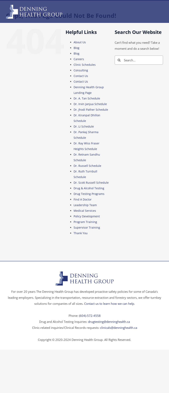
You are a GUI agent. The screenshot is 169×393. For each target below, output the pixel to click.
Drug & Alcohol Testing (89, 188)
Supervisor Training (87, 227)
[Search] (119, 60)
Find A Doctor (83, 199)
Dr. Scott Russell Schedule (91, 182)
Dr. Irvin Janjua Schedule (90, 104)
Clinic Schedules (85, 65)
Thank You (81, 233)
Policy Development (87, 216)
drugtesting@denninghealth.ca (109, 322)
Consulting (81, 70)
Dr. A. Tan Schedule (87, 98)
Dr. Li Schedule (84, 126)
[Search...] (139, 60)
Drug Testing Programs (89, 194)
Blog (76, 48)
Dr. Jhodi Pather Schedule (91, 109)
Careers (79, 59)
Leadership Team (85, 205)
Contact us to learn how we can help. (109, 304)
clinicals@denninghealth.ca (118, 328)
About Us (80, 42)
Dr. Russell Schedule (87, 166)
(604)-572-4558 (90, 316)
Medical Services (85, 211)
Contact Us (81, 76)
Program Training (85, 222)
